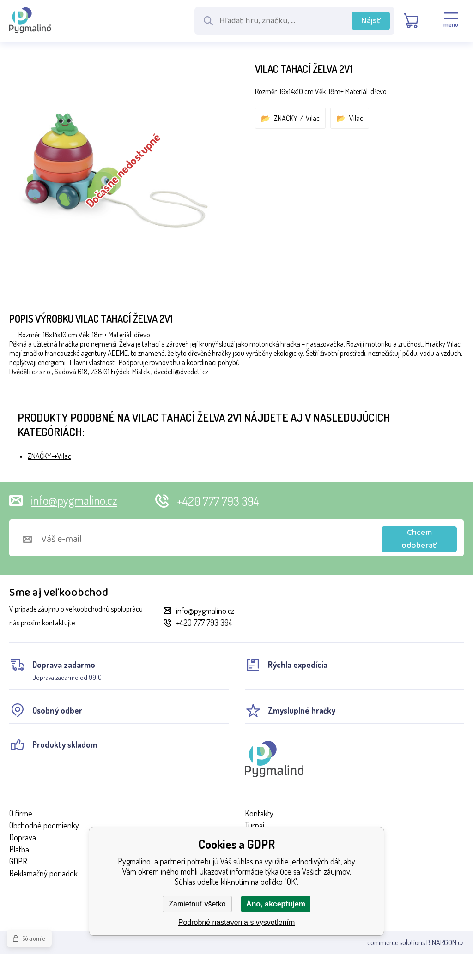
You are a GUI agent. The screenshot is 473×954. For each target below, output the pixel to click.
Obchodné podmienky (44, 825)
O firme (20, 813)
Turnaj (254, 825)
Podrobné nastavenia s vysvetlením (236, 922)
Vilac (313, 118)
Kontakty (259, 813)
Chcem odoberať (419, 539)
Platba (19, 849)
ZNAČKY (285, 118)
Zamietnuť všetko (197, 904)
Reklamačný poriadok (43, 873)
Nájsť (371, 20)
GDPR (18, 861)
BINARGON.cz (445, 942)
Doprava (22, 837)
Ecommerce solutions (394, 942)
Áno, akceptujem (275, 904)
